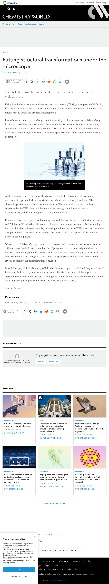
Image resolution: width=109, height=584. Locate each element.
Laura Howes (12, 73)
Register (53, 362)
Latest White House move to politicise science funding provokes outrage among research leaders (53, 427)
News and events (47, 561)
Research (8, 421)
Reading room (30, 24)
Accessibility (60, 550)
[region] (19, 558)
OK (19, 570)
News (5, 52)
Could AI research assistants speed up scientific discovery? (18, 424)
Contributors (49, 534)
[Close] (35, 536)
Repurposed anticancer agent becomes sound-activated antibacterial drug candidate (54, 477)
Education (90, 3)
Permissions (74, 550)
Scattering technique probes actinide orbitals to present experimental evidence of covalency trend (18, 478)
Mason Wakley (15, 433)
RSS (59, 534)
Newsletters (11, 24)
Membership (101, 3)
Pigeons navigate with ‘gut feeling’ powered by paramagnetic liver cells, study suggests (89, 427)
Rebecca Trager (52, 438)
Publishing (80, 3)
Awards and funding (82, 561)
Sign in (40, 362)
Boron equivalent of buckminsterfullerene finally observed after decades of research (88, 478)
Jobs (20, 24)
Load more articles (54, 503)
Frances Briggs (87, 438)
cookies (90, 574)
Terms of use (46, 550)
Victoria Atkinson (53, 486)
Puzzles (41, 24)
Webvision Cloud (61, 580)
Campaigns (64, 561)
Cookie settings (19, 576)
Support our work (53, 565)
